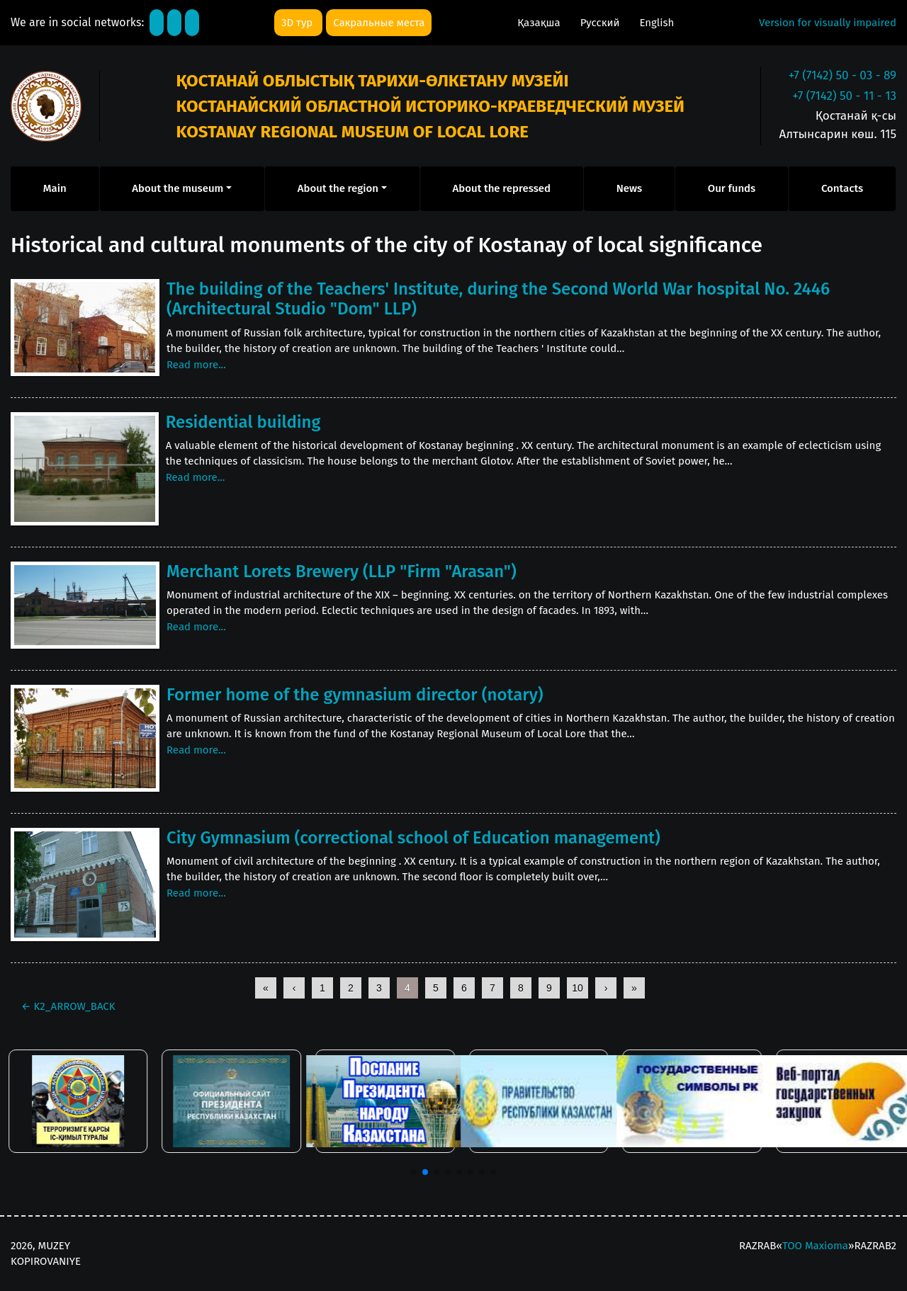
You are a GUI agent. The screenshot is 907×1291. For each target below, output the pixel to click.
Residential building (243, 422)
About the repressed (502, 188)
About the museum (177, 188)
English (656, 22)
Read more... (196, 364)
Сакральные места (378, 22)
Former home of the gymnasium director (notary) (355, 695)
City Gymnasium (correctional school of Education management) (413, 838)
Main (55, 188)
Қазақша (540, 22)
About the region (338, 188)
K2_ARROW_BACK (68, 1006)
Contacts (842, 188)
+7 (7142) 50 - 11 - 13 (844, 96)
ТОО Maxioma (815, 1245)
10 (577, 988)
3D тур (298, 22)
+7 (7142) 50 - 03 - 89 (842, 75)
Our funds (731, 188)
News (629, 188)
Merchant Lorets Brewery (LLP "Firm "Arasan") (342, 571)
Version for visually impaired (827, 22)
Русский (601, 22)
